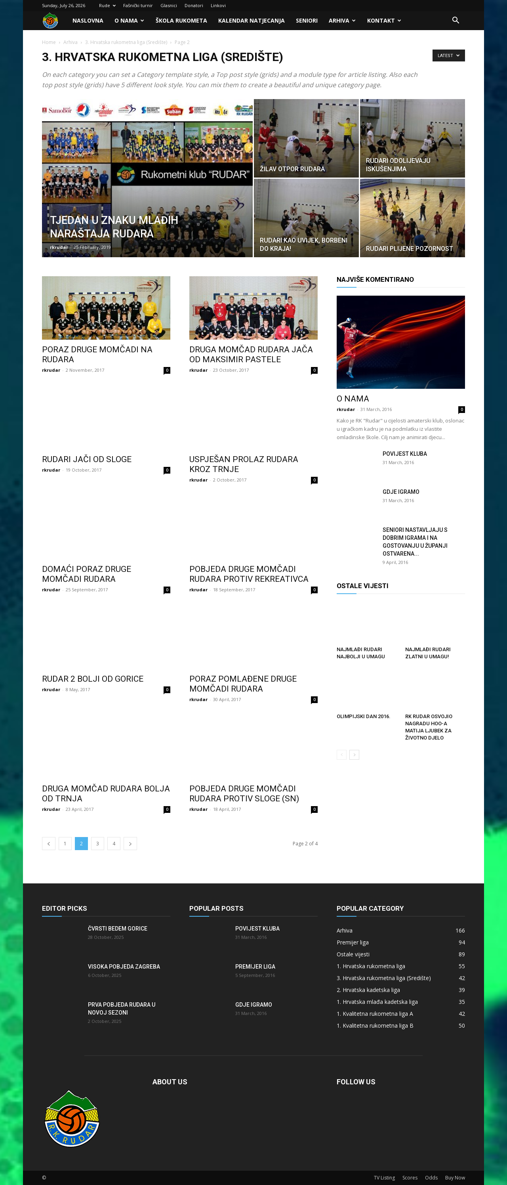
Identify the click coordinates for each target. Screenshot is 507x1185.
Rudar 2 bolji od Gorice (92, 679)
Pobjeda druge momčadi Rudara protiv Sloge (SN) (244, 793)
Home (49, 42)
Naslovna (87, 20)
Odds (431, 1177)
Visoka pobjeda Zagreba (124, 966)
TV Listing (384, 1177)
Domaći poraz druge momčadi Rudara (86, 574)
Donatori (194, 5)
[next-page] (130, 843)
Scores (409, 1177)
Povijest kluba (405, 454)
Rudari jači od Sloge (87, 459)
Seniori (307, 20)
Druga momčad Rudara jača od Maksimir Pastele (251, 354)
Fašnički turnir (138, 5)
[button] (455, 21)
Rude (107, 5)
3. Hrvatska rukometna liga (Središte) (126, 42)
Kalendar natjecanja (251, 20)
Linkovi (218, 5)
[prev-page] (48, 843)
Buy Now (455, 1177)
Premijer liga (255, 966)
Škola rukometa (181, 20)
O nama (129, 20)
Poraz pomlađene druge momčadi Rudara (243, 684)
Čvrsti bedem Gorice (117, 928)
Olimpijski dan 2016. (364, 716)
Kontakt (384, 20)
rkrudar (59, 247)
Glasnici (168, 5)
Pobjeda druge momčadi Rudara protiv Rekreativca (249, 574)
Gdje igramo (401, 492)
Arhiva (342, 20)
